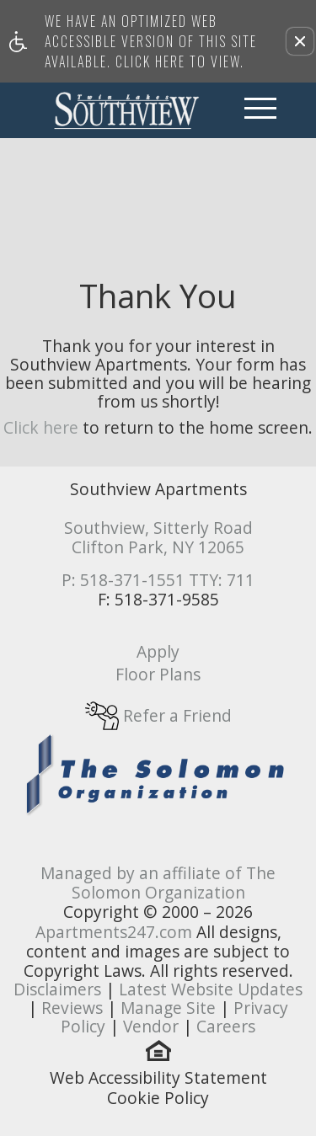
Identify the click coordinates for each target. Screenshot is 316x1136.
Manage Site (168, 1007)
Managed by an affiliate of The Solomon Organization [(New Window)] (158, 882)
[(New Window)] (158, 772)
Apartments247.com (113, 931)
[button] (300, 41)
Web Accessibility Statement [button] (158, 1078)
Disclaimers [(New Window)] (57, 989)
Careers (225, 1026)
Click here (40, 427)
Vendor (151, 1026)
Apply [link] (158, 651)
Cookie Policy (158, 1098)
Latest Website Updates (211, 989)
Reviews (72, 1007)
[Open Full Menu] (260, 110)
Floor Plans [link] (158, 674)
